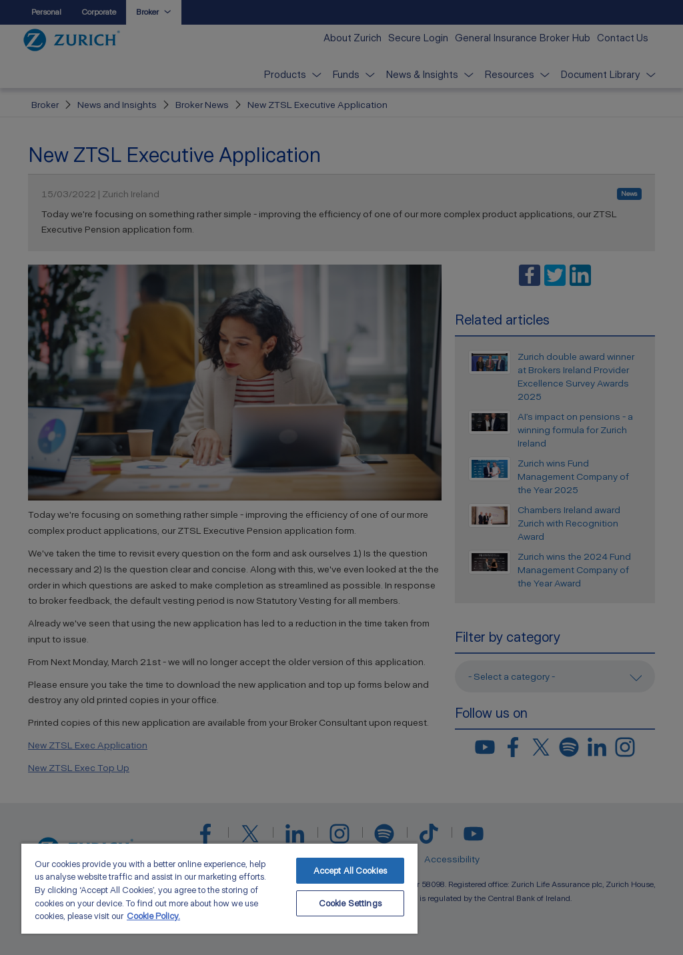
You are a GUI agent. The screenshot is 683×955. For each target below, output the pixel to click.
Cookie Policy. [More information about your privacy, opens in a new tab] (153, 916)
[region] (219, 888)
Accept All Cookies (350, 871)
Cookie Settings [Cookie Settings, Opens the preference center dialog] (350, 903)
